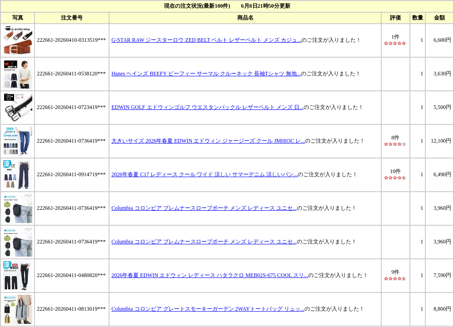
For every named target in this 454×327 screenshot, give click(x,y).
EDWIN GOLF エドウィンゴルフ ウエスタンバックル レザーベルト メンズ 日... (207, 107)
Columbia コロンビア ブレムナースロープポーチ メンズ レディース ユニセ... (203, 208)
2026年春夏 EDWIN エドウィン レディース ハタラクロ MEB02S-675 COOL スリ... (209, 275)
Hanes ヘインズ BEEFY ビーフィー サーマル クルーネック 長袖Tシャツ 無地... (206, 73)
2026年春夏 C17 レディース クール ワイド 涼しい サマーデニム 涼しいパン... (204, 174)
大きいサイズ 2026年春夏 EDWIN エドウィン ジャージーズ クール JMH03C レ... (208, 141)
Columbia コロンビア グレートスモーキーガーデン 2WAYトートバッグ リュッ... (207, 309)
